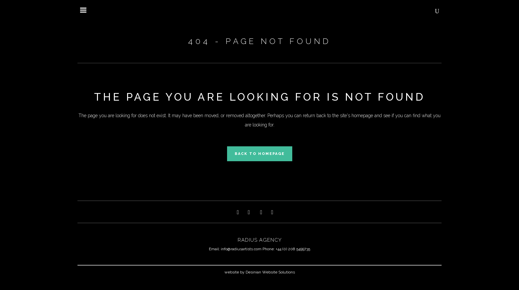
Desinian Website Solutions (270, 272)
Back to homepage (260, 154)
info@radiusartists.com (241, 249)
